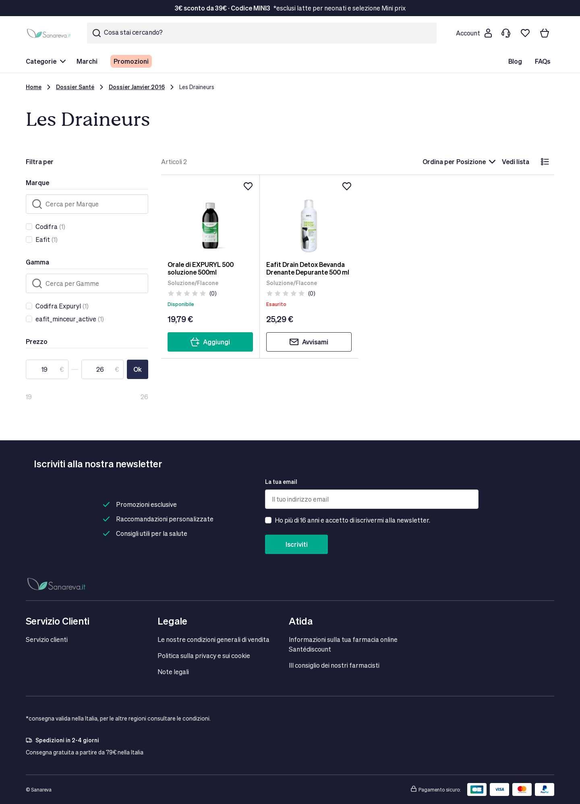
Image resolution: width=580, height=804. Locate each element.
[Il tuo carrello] (544, 33)
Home (33, 86)
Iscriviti (297, 544)
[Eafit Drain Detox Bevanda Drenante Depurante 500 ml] (309, 217)
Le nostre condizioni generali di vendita (213, 639)
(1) (50, 226)
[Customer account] (474, 33)
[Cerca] (87, 204)
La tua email (281, 481)
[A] (102, 369)
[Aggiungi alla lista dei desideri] (248, 186)
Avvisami (308, 342)
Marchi (87, 61)
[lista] (545, 161)
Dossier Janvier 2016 (137, 86)
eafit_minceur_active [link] (65, 319)
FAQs (542, 61)
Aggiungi (210, 342)
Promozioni (131, 61)
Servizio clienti (47, 639)
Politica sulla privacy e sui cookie (203, 655)
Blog (515, 61)
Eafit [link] (42, 239)
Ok (137, 369)
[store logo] (50, 33)
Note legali (173, 671)
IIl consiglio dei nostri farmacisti (334, 665)
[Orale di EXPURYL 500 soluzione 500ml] (210, 217)
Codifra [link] (46, 226)
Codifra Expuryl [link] (58, 306)
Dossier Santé (75, 86)
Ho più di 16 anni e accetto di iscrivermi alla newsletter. (352, 520)
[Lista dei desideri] (525, 33)
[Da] (47, 369)
